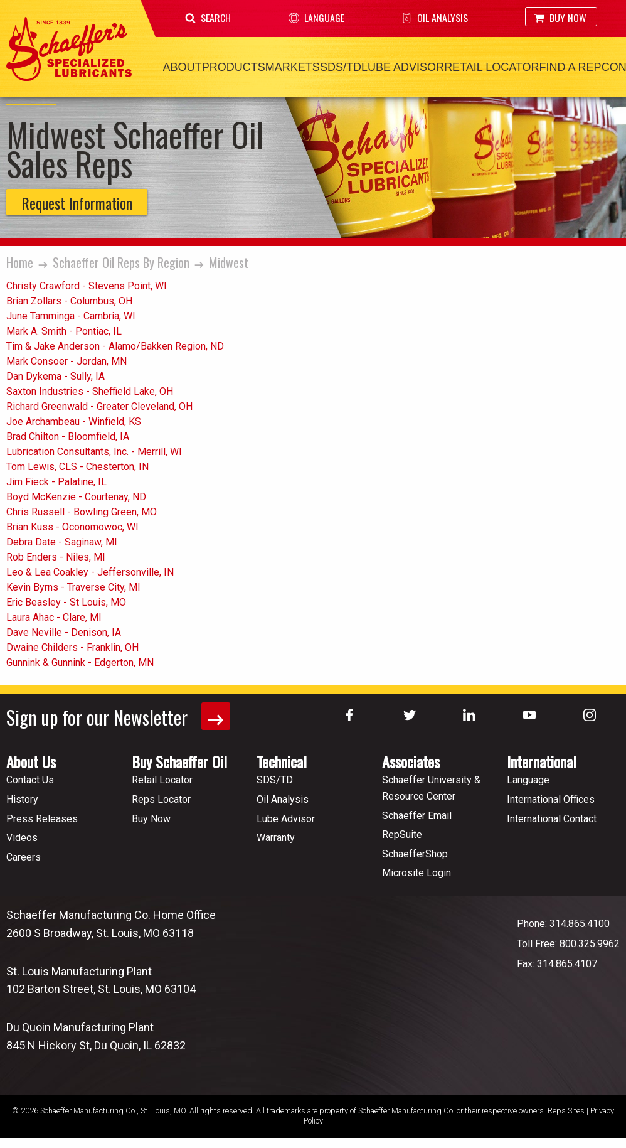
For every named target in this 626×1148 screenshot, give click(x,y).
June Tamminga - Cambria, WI (70, 316)
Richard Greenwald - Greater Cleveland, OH (99, 406)
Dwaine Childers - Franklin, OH (72, 647)
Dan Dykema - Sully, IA (55, 376)
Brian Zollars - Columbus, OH (69, 301)
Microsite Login (416, 873)
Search (208, 17)
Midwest (228, 262)
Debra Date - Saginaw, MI (61, 542)
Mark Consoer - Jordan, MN (66, 361)
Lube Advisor (402, 67)
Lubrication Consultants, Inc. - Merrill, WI (94, 452)
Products (233, 67)
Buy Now (560, 17)
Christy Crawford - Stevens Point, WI (86, 286)
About (182, 67)
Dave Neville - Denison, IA (63, 632)
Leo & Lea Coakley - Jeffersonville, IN (90, 572)
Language (316, 17)
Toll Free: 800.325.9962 (568, 943)
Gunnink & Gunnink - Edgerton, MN (80, 662)
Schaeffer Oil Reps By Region (121, 262)
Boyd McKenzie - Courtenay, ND (76, 497)
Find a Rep (570, 67)
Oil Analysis (434, 17)
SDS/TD (340, 67)
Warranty (276, 838)
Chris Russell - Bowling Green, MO (81, 512)
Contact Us (30, 780)
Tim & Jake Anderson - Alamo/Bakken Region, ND (115, 346)
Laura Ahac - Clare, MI (54, 617)
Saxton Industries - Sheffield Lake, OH (89, 391)
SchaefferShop (415, 853)
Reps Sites (566, 1110)
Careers (23, 856)
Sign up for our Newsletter (118, 716)
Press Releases (42, 818)
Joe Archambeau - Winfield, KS (73, 421)
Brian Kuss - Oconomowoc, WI (72, 527)
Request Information (76, 202)
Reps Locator (161, 799)
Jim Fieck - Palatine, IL (56, 482)
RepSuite (402, 834)
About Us (31, 761)
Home (19, 262)
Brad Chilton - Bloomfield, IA (67, 437)
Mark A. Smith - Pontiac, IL (64, 331)
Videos (22, 838)
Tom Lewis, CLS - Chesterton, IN (77, 467)
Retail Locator (491, 67)
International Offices (551, 799)
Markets (292, 67)
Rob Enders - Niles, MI (55, 557)
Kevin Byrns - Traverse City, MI (73, 587)
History (22, 799)
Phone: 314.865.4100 (563, 923)
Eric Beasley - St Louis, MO (66, 602)
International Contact (552, 818)
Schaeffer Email (417, 815)
